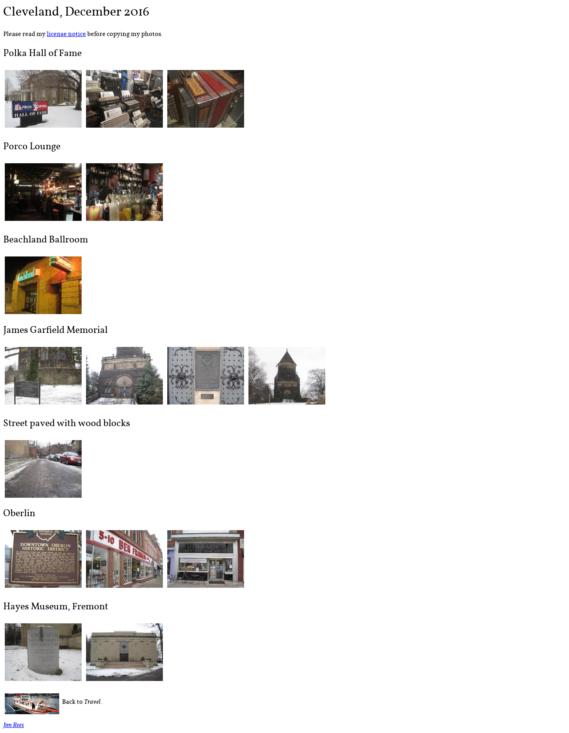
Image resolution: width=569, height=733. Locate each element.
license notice (66, 34)
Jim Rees (13, 726)
